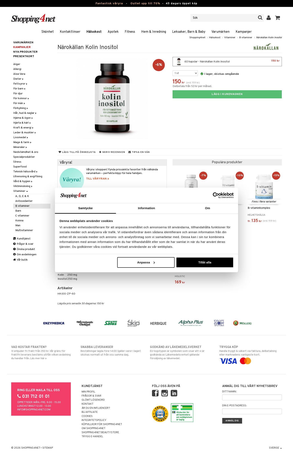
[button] (277, 18)
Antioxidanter (24, 201)
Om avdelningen (24, 254)
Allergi (17, 69)
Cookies (87, 416)
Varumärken (220, 32)
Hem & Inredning (153, 32)
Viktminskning (23, 186)
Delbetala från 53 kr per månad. (192, 86)
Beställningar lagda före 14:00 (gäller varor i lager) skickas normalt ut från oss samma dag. (112, 351)
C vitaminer (22, 215)
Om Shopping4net (93, 428)
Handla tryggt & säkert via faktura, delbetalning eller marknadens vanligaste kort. (250, 354)
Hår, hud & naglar (25, 113)
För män (19, 103)
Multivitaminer (24, 230)
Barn (18, 211)
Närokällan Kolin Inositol (269, 37)
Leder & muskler (24, 132)
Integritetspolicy (94, 420)
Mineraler (20, 147)
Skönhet (47, 32)
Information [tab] (146, 208)
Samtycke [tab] (85, 208)
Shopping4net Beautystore (100, 432)
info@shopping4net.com (33, 409)
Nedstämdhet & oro (25, 152)
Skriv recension (112, 152)
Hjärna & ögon (23, 118)
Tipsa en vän (139, 152)
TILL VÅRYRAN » (97, 179)
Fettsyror (20, 84)
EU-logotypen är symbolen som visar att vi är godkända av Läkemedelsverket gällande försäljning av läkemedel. (181, 352)
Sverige (275, 448)
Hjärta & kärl (22, 123)
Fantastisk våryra (109, 3)
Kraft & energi (23, 127)
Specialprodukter (24, 157)
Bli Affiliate (90, 412)
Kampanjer (244, 32)
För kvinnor (21, 98)
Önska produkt (24, 249)
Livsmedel (21, 137)
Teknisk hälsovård (25, 171)
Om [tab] (207, 208)
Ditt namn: (229, 391)
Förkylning (20, 108)
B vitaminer (245, 37)
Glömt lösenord (93, 400)
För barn (19, 88)
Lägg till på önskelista (77, 152)
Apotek (113, 32)
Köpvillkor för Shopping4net (102, 424)
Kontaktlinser (70, 32)
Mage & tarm (22, 142)
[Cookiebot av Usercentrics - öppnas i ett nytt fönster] (216, 195)
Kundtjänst (22, 238)
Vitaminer (229, 37)
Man (17, 225)
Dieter (18, 79)
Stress (17, 162)
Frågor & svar (23, 244)
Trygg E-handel (92, 436)
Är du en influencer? (96, 408)
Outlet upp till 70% (145, 3)
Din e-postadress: (234, 405)
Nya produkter (25, 52)
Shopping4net (197, 37)
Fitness (130, 32)
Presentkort (23, 56)
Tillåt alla (204, 262)
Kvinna (19, 220)
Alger (16, 64)
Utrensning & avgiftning (27, 176)
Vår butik (20, 260)
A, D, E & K (22, 196)
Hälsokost (94, 32)
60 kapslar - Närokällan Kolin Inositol (227, 62)
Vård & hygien (23, 181)
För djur (18, 93)
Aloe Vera (19, 74)
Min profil (88, 392)
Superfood (20, 167)
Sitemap (47, 448)
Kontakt (87, 404)
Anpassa (146, 262)
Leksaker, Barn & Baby (188, 32)
